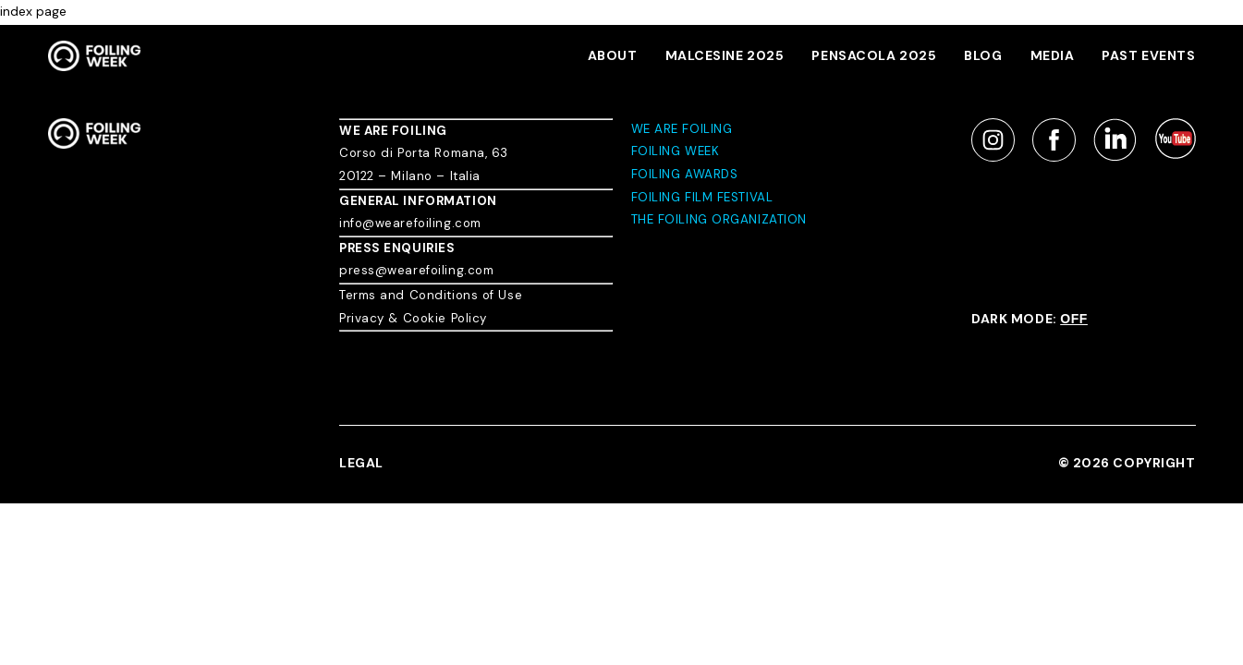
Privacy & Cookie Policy (413, 318)
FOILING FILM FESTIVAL (702, 197)
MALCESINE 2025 (725, 55)
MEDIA (1052, 55)
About (613, 55)
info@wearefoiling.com (410, 223)
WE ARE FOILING (393, 131)
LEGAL (361, 462)
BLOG (983, 55)
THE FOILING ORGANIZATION (719, 219)
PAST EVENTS (1148, 55)
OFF (1074, 318)
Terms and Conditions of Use (430, 295)
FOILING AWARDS (684, 174)
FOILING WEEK (675, 151)
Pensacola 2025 (873, 55)
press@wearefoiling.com (416, 270)
